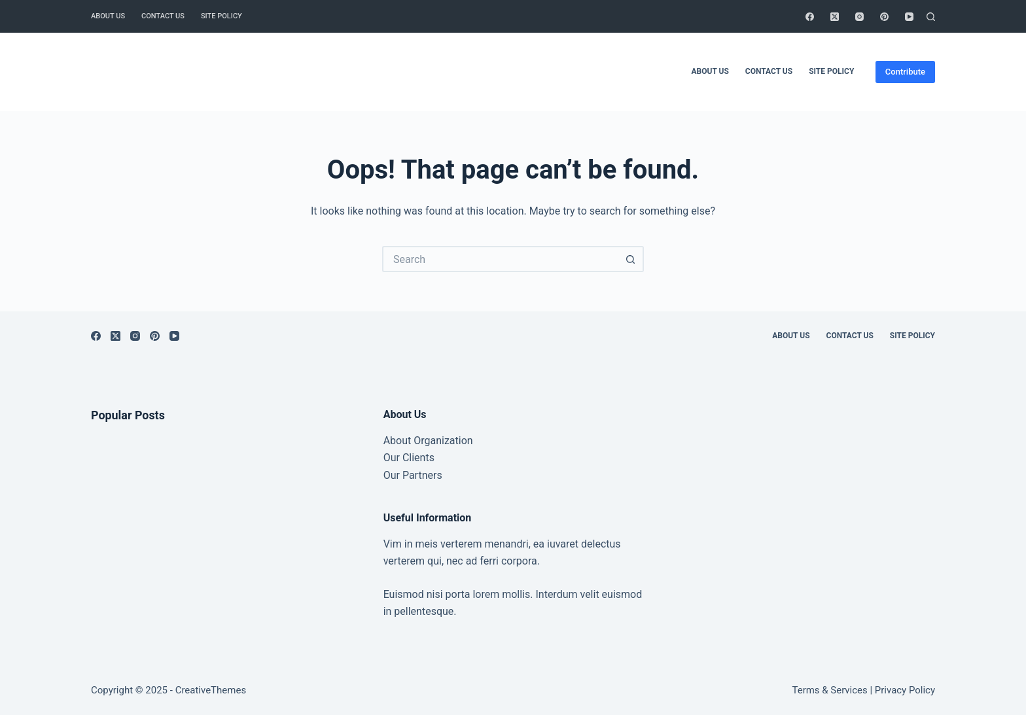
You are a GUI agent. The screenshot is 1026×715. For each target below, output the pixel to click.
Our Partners (412, 475)
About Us (108, 16)
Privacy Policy (905, 690)
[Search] (931, 16)
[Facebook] (809, 16)
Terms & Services (830, 690)
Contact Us (163, 16)
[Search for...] (500, 259)
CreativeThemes (211, 690)
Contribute (905, 72)
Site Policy (221, 16)
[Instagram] (859, 16)
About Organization (428, 440)
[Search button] (631, 259)
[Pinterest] (884, 16)
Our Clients (408, 457)
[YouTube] (909, 16)
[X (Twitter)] (834, 16)
